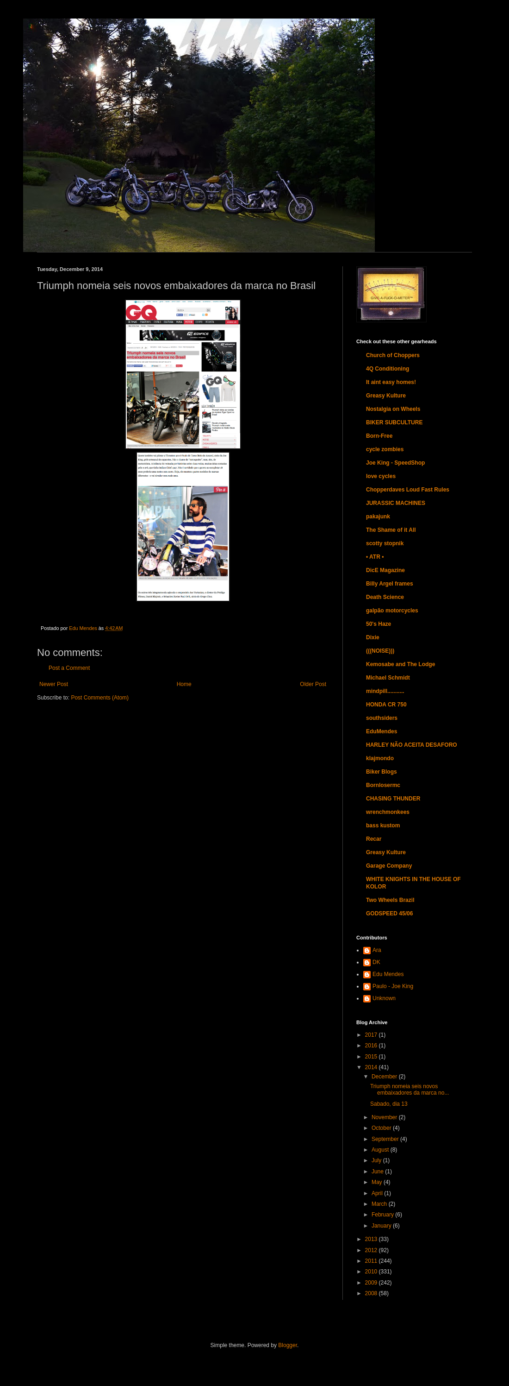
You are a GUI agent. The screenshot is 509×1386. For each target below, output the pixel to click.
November (385, 1117)
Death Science (385, 597)
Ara (376, 950)
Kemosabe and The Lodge (400, 664)
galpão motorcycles (392, 610)
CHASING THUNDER (393, 798)
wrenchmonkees (388, 812)
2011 (372, 1261)
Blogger (287, 1345)
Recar (373, 839)
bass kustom (383, 825)
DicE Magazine (385, 570)
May (378, 1182)
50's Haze (378, 624)
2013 (372, 1239)
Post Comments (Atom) (100, 697)
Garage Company (389, 866)
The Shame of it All (391, 530)
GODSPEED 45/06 (389, 913)
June (378, 1171)
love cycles (381, 476)
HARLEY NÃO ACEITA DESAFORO (411, 745)
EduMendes (381, 731)
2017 (372, 1035)
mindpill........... (385, 691)
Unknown (384, 998)
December (385, 1076)
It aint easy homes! (391, 382)
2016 (372, 1045)
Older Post (313, 684)
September (386, 1139)
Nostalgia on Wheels (393, 409)
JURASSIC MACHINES (395, 503)
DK (376, 962)
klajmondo (380, 758)
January (382, 1225)
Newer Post (53, 684)
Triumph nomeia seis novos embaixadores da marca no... (409, 1089)
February (383, 1214)
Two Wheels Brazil (390, 900)
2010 (372, 1271)
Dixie (372, 637)
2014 (372, 1067)
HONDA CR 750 (386, 704)
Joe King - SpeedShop (395, 463)
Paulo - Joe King (392, 986)
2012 (372, 1250)
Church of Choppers (393, 355)
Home (184, 684)
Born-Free (379, 436)
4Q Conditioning (387, 368)
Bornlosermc (383, 785)
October (382, 1128)
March (380, 1204)
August (381, 1150)
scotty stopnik (384, 543)
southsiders (381, 718)
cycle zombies (384, 449)
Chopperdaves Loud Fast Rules (407, 489)
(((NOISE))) (380, 651)
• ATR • (375, 557)
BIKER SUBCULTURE (394, 422)
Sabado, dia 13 (389, 1104)
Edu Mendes (387, 974)
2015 (372, 1056)
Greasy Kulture (386, 395)
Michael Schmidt (388, 677)
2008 (372, 1293)
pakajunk (378, 516)
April (378, 1193)
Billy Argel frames (389, 583)
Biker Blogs (381, 772)
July (377, 1160)
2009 (372, 1282)
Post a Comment (69, 668)
